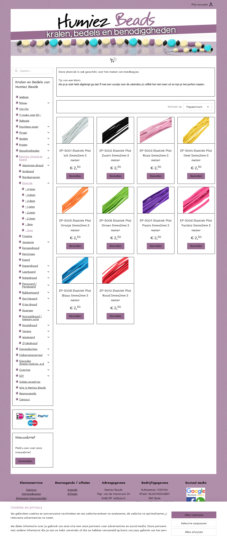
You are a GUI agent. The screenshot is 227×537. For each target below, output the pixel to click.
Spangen (36, 310)
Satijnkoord (36, 298)
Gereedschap (34, 349)
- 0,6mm (30, 195)
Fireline (27, 236)
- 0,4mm (30, 189)
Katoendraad (30, 248)
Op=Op (24, 109)
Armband (28, 171)
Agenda (72, 489)
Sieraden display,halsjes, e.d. (34, 362)
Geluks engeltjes (29, 381)
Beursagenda (27, 393)
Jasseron (36, 242)
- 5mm (29, 230)
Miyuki (34, 132)
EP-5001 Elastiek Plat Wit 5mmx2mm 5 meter (75, 155)
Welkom (24, 97)
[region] (89, 522)
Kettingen (28, 254)
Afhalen (72, 494)
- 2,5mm (30, 218)
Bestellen (75, 176)
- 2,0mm (30, 212)
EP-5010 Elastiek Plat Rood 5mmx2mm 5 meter (115, 295)
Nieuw (34, 103)
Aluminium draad (36, 165)
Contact (24, 399)
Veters (36, 331)
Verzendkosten (31, 494)
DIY (34, 375)
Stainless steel (34, 126)
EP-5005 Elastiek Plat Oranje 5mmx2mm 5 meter (75, 225)
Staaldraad (36, 325)
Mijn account (202, 4)
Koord (26, 259)
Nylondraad (36, 277)
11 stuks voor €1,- (30, 115)
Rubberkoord (36, 292)
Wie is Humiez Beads (32, 387)
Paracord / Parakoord (36, 285)
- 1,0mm (30, 206)
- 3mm (29, 224)
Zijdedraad (29, 343)
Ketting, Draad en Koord (34, 158)
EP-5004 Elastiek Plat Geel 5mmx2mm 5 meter (196, 155)
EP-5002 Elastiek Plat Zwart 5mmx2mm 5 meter (115, 155)
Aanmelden (25, 461)
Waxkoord (36, 337)
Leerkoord (36, 271)
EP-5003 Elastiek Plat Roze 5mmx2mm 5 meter (156, 155)
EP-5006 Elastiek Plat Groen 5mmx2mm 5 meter (115, 225)
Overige (34, 369)
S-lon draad (29, 304)
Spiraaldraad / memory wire (32, 318)
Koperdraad (36, 265)
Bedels (34, 138)
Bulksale (24, 120)
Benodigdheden (34, 150)
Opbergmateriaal (34, 355)
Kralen (34, 144)
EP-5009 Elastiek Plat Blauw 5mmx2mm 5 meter (75, 295)
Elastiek (36, 183)
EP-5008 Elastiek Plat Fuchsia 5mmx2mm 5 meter (196, 225)
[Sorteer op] (197, 106)
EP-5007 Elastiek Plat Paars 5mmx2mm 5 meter (156, 225)
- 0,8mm (30, 201)
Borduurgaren (31, 177)
